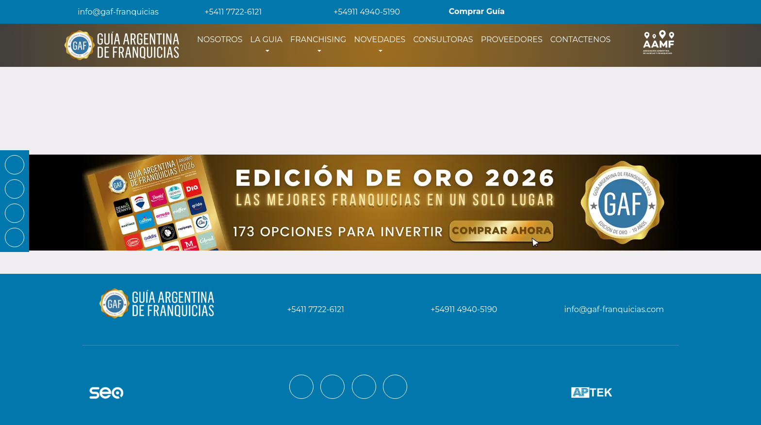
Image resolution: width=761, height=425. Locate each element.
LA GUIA (266, 39)
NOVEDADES (379, 39)
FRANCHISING (318, 39)
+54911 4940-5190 (360, 11)
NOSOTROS (222, 38)
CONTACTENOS (580, 39)
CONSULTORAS (443, 39)
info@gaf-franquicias (110, 11)
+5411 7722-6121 (226, 11)
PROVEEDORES (512, 39)
